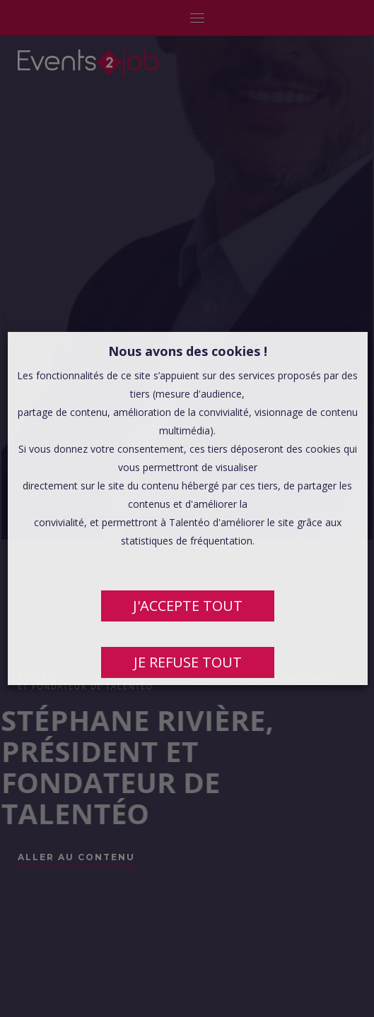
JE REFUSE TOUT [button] (187, 662)
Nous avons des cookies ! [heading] (187, 351)
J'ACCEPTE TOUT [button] (187, 605)
